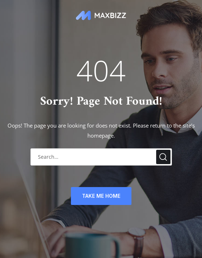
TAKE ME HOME (101, 196)
